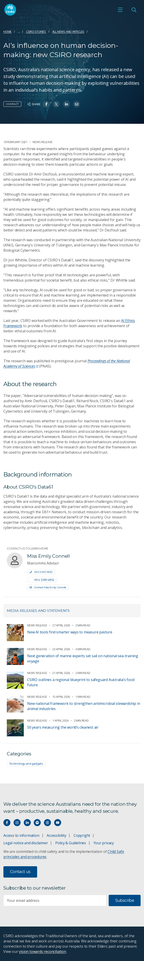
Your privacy (104, 842)
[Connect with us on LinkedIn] (27, 822)
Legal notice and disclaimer (25, 842)
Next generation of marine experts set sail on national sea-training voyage (82, 658)
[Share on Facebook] (46, 104)
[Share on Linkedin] (66, 104)
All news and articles (68, 31)
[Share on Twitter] (56, 104)
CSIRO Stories (36, 31)
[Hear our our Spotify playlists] (37, 822)
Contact (12, 104)
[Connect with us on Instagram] (17, 822)
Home (7, 31)
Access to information (21, 835)
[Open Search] (133, 9)
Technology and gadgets (26, 763)
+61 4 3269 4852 (42, 579)
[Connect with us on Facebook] (6, 822)
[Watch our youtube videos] (57, 822)
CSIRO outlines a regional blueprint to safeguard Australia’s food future (80, 682)
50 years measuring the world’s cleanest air (62, 727)
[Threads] (47, 822)
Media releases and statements (38, 610)
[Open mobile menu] (120, 9)
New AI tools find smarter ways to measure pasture (69, 632)
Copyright (82, 835)
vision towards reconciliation (42, 951)
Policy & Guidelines (70, 842)
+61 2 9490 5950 (41, 572)
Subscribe (124, 900)
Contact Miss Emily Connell (48, 587)
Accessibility (56, 835)
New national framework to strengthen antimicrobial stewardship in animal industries (83, 706)
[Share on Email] (76, 104)
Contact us (20, 871)
